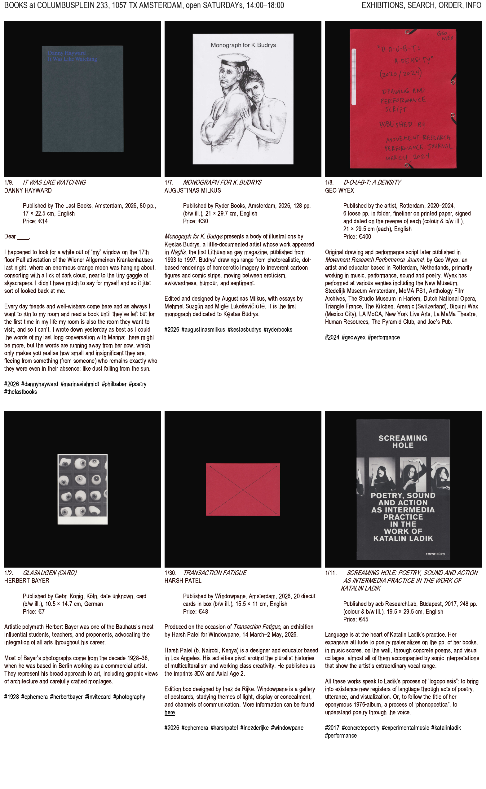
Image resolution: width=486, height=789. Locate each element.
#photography (129, 696)
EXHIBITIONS (383, 10)
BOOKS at (19, 10)
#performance (384, 337)
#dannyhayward (39, 384)
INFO (474, 10)
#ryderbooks (278, 329)
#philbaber (114, 384)
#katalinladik (446, 727)
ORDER (450, 10)
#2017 (332, 727)
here (170, 712)
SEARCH (421, 10)
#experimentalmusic (405, 727)
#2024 (332, 337)
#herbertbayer (66, 696)
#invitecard (98, 696)
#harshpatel (224, 727)
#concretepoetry (360, 727)
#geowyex (353, 337)
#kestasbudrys (244, 329)
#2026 (11, 384)
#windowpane (287, 727)
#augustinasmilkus (203, 329)
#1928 (11, 696)
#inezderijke (255, 727)
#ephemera (34, 696)
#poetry (137, 384)
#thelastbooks (20, 391)
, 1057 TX (109, 10)
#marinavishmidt (80, 384)
